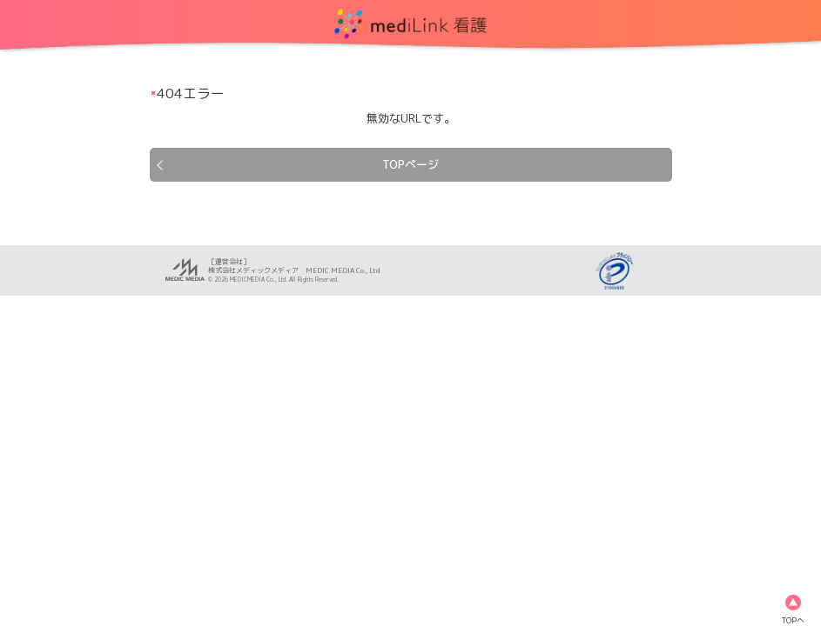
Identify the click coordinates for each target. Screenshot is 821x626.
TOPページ (410, 164)
